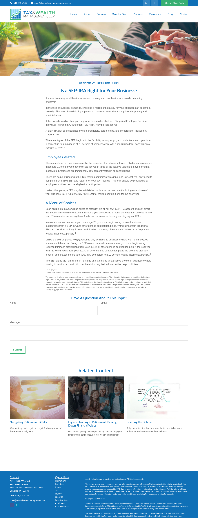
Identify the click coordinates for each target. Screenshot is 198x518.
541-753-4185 (18, 3)
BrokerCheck (138, 479)
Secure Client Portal (174, 3)
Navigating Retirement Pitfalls (28, 422)
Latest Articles (61, 500)
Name (13, 303)
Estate (58, 487)
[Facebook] (154, 3)
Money (58, 494)
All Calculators (62, 506)
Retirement (60, 481)
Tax (56, 490)
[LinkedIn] (146, 3)
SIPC (146, 506)
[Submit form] (17, 350)
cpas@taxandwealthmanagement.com (51, 3)
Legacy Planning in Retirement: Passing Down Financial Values (92, 423)
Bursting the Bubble (139, 422)
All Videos (60, 503)
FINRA (140, 506)
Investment (60, 484)
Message (15, 322)
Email (104, 303)
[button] (73, 14)
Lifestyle (59, 497)
